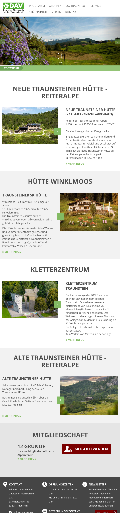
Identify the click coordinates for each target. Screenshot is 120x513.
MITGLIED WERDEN (91, 448)
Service (96, 5)
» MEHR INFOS (26, 458)
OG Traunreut (76, 5)
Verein (56, 12)
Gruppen (55, 5)
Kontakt (71, 12)
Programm (37, 5)
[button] (9, 41)
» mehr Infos (75, 163)
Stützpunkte (38, 12)
